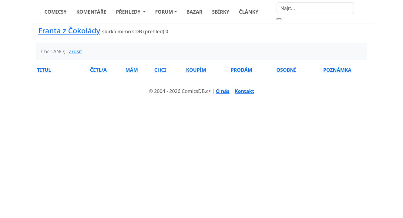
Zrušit (75, 51)
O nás (223, 91)
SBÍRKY (220, 11)
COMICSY (56, 11)
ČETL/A (98, 70)
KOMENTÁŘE (91, 11)
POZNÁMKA (337, 70)
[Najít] (315, 8)
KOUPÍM (196, 70)
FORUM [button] (164, 11)
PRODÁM (241, 70)
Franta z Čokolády (69, 30)
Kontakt (244, 91)
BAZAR (194, 11)
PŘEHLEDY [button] (129, 11)
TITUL (44, 70)
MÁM (131, 70)
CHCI (160, 70)
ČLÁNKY (248, 11)
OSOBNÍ (286, 70)
